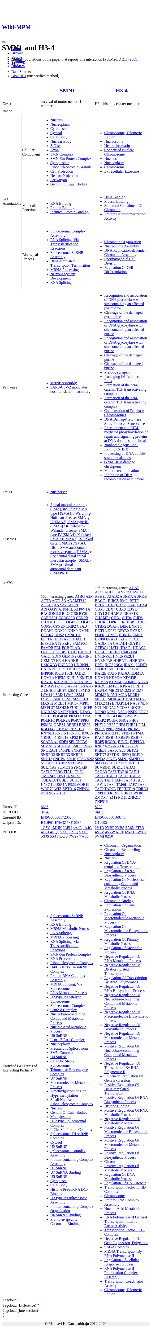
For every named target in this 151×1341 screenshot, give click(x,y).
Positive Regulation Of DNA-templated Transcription (121, 1089)
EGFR (99, 635)
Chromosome (114, 167)
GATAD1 (120, 643)
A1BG (80, 596)
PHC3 (133, 720)
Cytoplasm (58, 129)
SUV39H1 (103, 767)
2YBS (119, 828)
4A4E (77, 828)
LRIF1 (62, 690)
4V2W (110, 832)
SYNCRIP (79, 767)
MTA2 (100, 703)
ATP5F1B (65, 609)
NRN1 (74, 712)
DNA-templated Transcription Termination (70, 263)
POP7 (75, 720)
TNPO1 (101, 793)
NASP (134, 703)
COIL (58, 622)
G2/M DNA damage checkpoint (119, 464)
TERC (58, 772)
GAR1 (46, 656)
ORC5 (121, 716)
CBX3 (131, 605)
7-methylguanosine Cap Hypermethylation (68, 1093)
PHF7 (111, 725)
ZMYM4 (101, 797)
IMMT (86, 669)
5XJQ (73, 832)
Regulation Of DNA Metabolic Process (119, 1176)
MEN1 (112, 695)
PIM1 (142, 725)
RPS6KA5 (130, 746)
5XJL (64, 832)
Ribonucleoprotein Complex (71, 963)
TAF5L (100, 784)
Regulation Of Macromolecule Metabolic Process (124, 918)
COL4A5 (86, 622)
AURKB (140, 596)
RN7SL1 (47, 733)
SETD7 (100, 755)
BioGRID (18, 76)
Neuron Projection (64, 176)
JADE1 (80, 673)
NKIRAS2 (49, 712)
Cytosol (56, 133)
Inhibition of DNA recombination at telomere (124, 477)
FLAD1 (76, 648)
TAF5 (140, 780)
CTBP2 (100, 626)
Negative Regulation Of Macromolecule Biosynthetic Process (126, 1016)
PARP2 (100, 720)
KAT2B (101, 673)
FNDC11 (48, 652)
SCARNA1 (49, 742)
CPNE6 (59, 626)
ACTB (46, 601)
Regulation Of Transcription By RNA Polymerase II (125, 980)
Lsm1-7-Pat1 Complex (67, 1040)
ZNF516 (101, 802)
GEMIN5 (84, 656)
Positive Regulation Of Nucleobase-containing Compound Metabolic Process (121, 1052)
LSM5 (46, 699)
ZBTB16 (69, 789)
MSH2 (61, 708)
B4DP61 (47, 822)
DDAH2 (47, 631)
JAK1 (111, 669)
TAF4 (118, 780)
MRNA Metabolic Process (70, 929)
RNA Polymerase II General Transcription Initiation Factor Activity (125, 1221)
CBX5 (99, 609)
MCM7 (137, 690)
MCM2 (125, 690)
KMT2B (85, 678)
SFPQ (126, 755)
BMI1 (124, 601)
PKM (73, 716)
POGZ (100, 729)
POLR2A (63, 720)
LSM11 (46, 695)
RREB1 (101, 750)
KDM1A (47, 678)
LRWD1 (101, 690)
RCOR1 (111, 742)
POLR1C (48, 720)
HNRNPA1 (103, 656)
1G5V (45, 828)
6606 (44, 807)
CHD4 (127, 618)
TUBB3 (62, 780)
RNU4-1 (50, 737)
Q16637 (75, 822)
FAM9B (47, 648)
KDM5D (115, 682)
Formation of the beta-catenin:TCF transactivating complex (125, 389)
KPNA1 (126, 686)
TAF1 (112, 772)
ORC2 (143, 712)
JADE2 (141, 665)
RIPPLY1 (137, 742)
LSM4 (79, 695)
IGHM (66, 669)
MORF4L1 (116, 699)
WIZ (57, 789)
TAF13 (111, 776)
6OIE (120, 832)
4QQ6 (54, 832)
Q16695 (101, 822)
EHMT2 (125, 635)
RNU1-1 (61, 733)
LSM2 (58, 695)
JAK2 (121, 669)
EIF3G (46, 643)
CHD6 (138, 618)
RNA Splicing (61, 282)
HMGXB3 (49, 665)
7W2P (73, 836)
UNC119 (47, 784)
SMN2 (87, 746)
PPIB (110, 729)
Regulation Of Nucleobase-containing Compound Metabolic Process (125, 883)
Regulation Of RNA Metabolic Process (119, 894)
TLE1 (79, 772)
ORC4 (110, 716)
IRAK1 (129, 665)
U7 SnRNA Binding (65, 1172)
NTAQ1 (86, 712)
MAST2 (47, 703)
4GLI (45, 832)
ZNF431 (83, 789)
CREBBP (126, 622)
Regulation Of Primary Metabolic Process (121, 941)
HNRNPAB (103, 661)
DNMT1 (135, 626)
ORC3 (99, 716)
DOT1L (101, 631)
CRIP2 (71, 626)
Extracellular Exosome (121, 171)
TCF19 (129, 789)
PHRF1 (131, 725)
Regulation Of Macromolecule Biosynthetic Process (126, 930)
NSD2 (133, 712)
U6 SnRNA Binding (65, 1215)
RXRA (84, 737)
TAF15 (123, 776)
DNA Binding (114, 197)
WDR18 (83, 784)
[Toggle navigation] (4, 42)
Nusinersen (58, 492)
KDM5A (101, 682)
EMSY (138, 635)
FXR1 (72, 652)
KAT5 (112, 673)
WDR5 (139, 793)
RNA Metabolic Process (68, 993)
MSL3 (130, 699)
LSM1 (72, 690)
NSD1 (122, 712)
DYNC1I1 (73, 635)
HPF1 (99, 665)
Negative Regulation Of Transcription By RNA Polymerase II (122, 1067)
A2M (90, 596)
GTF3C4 (101, 648)
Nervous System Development (62, 276)
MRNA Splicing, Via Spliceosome (66, 986)
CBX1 (110, 605)
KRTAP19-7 (82, 682)
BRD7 (99, 605)
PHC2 (123, 720)
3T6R (139, 828)
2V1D (99, 828)
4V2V (99, 832)
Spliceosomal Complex (68, 1006)
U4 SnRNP (58, 1057)
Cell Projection (61, 171)
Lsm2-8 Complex (63, 1010)
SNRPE (77, 755)
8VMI (99, 836)
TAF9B (110, 789)
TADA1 (130, 767)
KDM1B (101, 678)
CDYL (132, 609)
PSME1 (47, 725)
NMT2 (63, 712)
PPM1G (121, 729)
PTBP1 (126, 733)
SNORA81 (49, 750)
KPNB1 (47, 682)
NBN (144, 703)
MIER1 (133, 695)
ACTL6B (59, 601)
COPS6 (46, 626)
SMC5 (77, 746)
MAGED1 (81, 699)
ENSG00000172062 (56, 817)
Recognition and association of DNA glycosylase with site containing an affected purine (125, 327)
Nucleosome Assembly (121, 246)
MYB (110, 703)
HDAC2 (139, 648)
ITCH (69, 673)
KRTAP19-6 (63, 682)
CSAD (82, 626)
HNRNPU (82, 665)
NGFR (87, 708)
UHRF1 (127, 793)
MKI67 (72, 703)
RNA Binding (60, 203)
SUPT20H (117, 763)
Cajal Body (58, 137)
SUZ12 (117, 767)
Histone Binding (116, 1106)
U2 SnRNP (58, 1147)
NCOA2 (109, 708)
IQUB (59, 673)
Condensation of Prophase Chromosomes (124, 413)
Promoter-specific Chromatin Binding (65, 1221)
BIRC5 (113, 601)
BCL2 (56, 613)
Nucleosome (113, 141)
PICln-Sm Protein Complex (71, 1130)
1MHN (56, 828)
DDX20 (61, 631)
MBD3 (114, 690)
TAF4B (129, 780)
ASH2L (100, 596)
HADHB (71, 661)
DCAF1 (113, 626)
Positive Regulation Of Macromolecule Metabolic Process (124, 1144)
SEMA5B (48, 746)
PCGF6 (112, 720)
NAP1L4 (122, 703)
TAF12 (100, 776)
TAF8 (142, 784)
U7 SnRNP (58, 1078)
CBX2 (121, 605)
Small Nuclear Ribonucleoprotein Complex (71, 1102)
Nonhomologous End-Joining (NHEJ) (121, 447)
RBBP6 (85, 725)
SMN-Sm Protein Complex (70, 158)
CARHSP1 (49, 618)
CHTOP (47, 622)
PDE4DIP (60, 716)
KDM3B (129, 678)
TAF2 (99, 780)
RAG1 (100, 737)
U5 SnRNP (58, 1177)
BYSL (83, 613)
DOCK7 (47, 635)
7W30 (84, 836)
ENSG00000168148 (110, 817)
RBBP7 (136, 737)
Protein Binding (62, 208)
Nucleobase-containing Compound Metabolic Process (67, 1018)
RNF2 (99, 746)
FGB (65, 648)
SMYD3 (101, 763)
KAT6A (123, 673)
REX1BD (76, 729)
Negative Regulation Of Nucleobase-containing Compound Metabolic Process (122, 1001)
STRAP (46, 763)
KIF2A (143, 682)
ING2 (109, 665)
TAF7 (132, 784)
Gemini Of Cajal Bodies (68, 184)
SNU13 (46, 759)
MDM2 (100, 695)
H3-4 (122, 90)
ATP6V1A (82, 609)
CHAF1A (115, 613)
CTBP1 (140, 622)
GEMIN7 (48, 661)
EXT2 (56, 643)
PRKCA (101, 733)
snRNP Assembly (63, 383)
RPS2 (73, 737)
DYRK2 (136, 631)
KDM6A (130, 682)
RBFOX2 (48, 729)
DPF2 (112, 631)
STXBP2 (60, 763)
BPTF (134, 601)
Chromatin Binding (119, 901)
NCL (98, 708)
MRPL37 (48, 708)
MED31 (60, 703)
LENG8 (50, 690)
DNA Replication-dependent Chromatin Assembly (125, 252)
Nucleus (56, 120)
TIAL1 (69, 772)
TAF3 (108, 780)
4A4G (87, 828)
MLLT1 (101, 699)
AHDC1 (110, 592)
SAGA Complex (116, 1247)
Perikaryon (58, 180)
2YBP (109, 828)
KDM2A (115, 678)
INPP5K (47, 673)
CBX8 (121, 609)
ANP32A (125, 592)
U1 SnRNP (58, 1168)
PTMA (138, 733)
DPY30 (123, 631)
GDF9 (56, 656)
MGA (122, 695)
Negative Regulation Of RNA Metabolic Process (122, 958)
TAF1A (135, 776)
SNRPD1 (78, 750)
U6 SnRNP (58, 1035)
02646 (45, 812)
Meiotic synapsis (117, 372)
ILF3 (76, 669)
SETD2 (132, 750)
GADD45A (103, 643)
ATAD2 (113, 596)
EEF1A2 (61, 639)
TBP (119, 789)
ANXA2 (60, 605)
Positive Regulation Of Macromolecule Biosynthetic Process (126, 1131)
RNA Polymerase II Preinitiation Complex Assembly (121, 1272)
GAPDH (84, 652)
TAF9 (99, 789)
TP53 (61, 776)
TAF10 (122, 772)
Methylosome (60, 1117)
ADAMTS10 (76, 601)
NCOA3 (123, 708)
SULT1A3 (48, 767)
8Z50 (109, 836)
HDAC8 (101, 652)
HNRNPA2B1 (123, 656)
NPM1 (112, 712)
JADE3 (100, 669)
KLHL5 (72, 678)
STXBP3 (75, 763)
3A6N (129, 828)
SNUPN (59, 759)
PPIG (85, 720)
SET (122, 750)
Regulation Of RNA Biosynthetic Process (120, 873)
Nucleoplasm (60, 124)
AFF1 (99, 592)
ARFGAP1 (49, 609)
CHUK (100, 622)
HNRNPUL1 (51, 669)
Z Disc (55, 146)
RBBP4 (72, 725)
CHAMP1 (102, 618)
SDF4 (63, 742)
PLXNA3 (85, 716)
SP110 (71, 759)
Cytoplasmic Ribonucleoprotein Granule (71, 165)
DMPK (83, 631)
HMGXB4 (129, 652)
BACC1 (101, 601)
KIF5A (60, 678)
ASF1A (138, 592)
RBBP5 (124, 737)
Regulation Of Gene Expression (119, 907)
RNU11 (75, 733)
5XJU (63, 836)
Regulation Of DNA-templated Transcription (122, 864)
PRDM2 (134, 729)
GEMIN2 (69, 656)
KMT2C (112, 686)
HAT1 (113, 648)
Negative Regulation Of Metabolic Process (122, 1121)
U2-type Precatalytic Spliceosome (66, 999)
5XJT (54, 836)
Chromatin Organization (122, 242)
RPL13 (63, 737)
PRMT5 (114, 733)
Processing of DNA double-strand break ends (125, 455)
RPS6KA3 (113, 746)
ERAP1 (111, 639)
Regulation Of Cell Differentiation (118, 269)
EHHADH (77, 639)
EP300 (100, 639)
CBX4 (142, 605)
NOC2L (136, 708)
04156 (99, 812)
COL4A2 (71, 622)
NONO (100, 712)
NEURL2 (74, 708)
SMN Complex (61, 154)
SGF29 (137, 755)
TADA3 (101, 772)
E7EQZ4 (61, 822)
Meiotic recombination (121, 471)
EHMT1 (111, 635)
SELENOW (78, 742)
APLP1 (72, 605)
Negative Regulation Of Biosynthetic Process (122, 1027)
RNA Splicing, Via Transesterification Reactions (64, 244)
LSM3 (68, 695)
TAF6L (121, 784)
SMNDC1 (136, 759)
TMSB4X (48, 776)
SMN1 (67, 90)
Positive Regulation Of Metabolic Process (121, 1168)
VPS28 (70, 784)
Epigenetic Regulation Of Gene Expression (123, 1078)
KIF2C (100, 686)
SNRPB (64, 750)
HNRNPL (120, 661)
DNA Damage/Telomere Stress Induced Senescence (124, 421)
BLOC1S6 (70, 613)
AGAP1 (47, 605)
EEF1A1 (47, 639)
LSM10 (84, 690)
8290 (98, 807)
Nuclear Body (60, 141)
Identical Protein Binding (69, 212)
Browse (17, 53)
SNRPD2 (48, 755)
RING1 (123, 742)
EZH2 (67, 643)
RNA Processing (62, 959)
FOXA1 (135, 639)
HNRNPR (65, 665)
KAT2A (132, 669)
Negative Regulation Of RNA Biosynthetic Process (124, 988)
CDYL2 (101, 613)
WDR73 (47, 789)
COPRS (113, 622)
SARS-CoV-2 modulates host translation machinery (70, 389)
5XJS (45, 836)
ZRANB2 (48, 793)
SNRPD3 (63, 755)
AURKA (126, 596)
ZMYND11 (118, 797)
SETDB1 (64, 746)
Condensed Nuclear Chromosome (119, 152)
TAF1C (46, 772)
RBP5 (99, 742)
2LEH (67, 828)
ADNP (134, 588)
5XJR (83, 832)
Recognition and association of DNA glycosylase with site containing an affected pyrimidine (125, 301)
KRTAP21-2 (50, 686)
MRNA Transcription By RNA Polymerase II (123, 1253)
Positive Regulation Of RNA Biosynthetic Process (126, 1099)
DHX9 (73, 631)
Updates (18, 66)
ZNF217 (134, 797)
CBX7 (110, 609)
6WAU (141, 832)
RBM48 (62, 729)
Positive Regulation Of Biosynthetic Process (121, 1155)
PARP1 (132, 716)
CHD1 (116, 618)
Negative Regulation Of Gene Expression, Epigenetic (126, 1241)
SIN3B (111, 759)
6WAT (130, 832)
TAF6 (111, 784)
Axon (54, 150)
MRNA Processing (64, 270)
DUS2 (59, 635)
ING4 (118, 665)
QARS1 (60, 725)
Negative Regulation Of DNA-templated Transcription (122, 969)
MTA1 (141, 699)
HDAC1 (125, 648)
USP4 (59, 784)
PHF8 (120, 725)
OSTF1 (46, 716)
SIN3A (100, 759)
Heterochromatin (117, 146)
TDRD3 (142, 789)
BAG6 (46, 613)
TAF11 (134, 772)
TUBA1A (48, 780)
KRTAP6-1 (69, 686)
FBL (57, 648)
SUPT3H (132, 763)
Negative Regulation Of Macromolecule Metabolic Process (124, 1037)
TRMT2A (73, 776)
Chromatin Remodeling (122, 850)
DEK (124, 626)
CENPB (82, 618)
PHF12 (100, 725)
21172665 (129, 59)
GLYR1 (134, 643)
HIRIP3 (114, 652)
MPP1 (84, 703)
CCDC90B (66, 618)
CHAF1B (130, 613)
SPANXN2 (85, 759)
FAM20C (80, 643)
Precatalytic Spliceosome (69, 1048)
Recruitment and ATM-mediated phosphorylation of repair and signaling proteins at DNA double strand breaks (126, 434)
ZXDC (61, 793)
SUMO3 (63, 767)
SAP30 (113, 750)
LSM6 (56, 699)
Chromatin (112, 1162)
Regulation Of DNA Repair (125, 1183)
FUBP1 (61, 652)
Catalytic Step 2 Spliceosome (62, 1063)
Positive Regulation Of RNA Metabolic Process (126, 1112)
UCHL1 (75, 780)
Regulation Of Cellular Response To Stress (121, 1262)
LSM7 (67, 699)
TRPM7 (114, 793)
